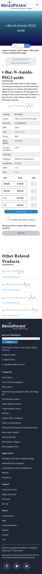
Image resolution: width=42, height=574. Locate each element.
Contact (5, 535)
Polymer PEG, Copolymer (12, 418)
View (17, 168)
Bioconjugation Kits (10, 446)
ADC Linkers (7, 387)
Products (13, 50)
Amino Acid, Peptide (10, 432)
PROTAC (5, 413)
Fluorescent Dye (9, 437)
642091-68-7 (20, 132)
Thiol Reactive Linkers (11, 399)
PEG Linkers (23, 50)
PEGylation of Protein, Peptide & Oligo (18, 458)
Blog (4, 520)
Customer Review (9, 525)
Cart (4, 539)
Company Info (8, 516)
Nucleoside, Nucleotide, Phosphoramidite (19, 427)
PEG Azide (34, 50)
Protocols (6, 499)
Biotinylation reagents (11, 442)
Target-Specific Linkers (11, 408)
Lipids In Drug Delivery (11, 423)
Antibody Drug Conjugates (13, 463)
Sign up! (9, 342)
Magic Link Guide (9, 494)
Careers (5, 530)
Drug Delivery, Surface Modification (17, 468)
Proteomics (7, 477)
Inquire (21, 233)
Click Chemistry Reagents (12, 382)
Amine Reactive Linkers (11, 404)
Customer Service (9, 489)
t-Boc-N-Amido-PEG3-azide (14, 53)
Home (4, 50)
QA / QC (5, 504)
